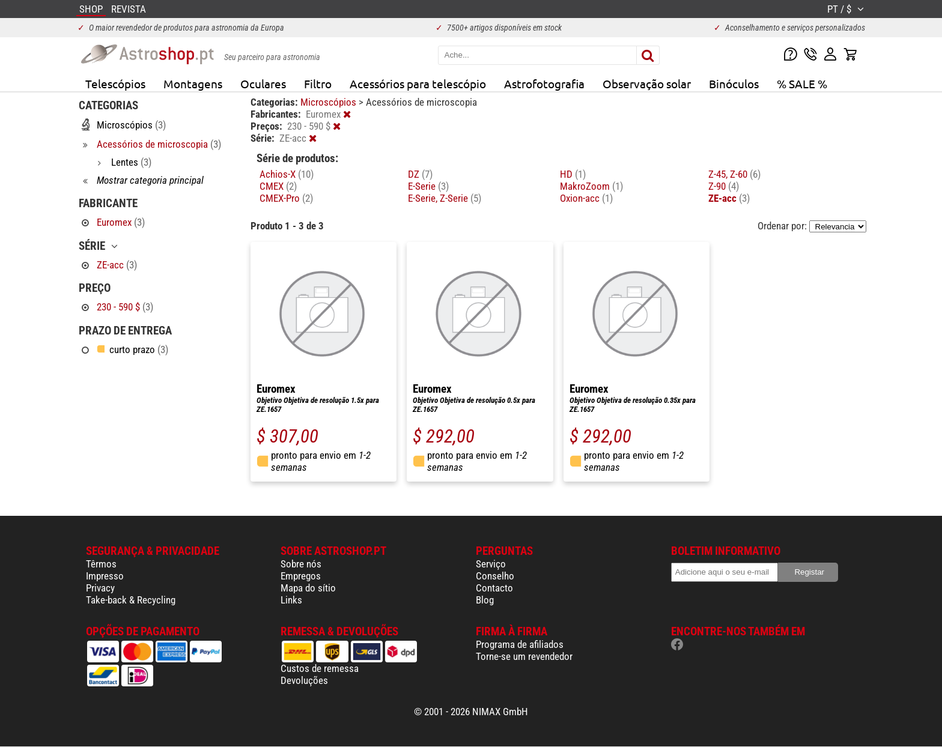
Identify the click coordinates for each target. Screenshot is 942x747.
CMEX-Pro (286, 198)
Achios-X (287, 174)
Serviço (491, 564)
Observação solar (647, 83)
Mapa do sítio (308, 588)
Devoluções (304, 680)
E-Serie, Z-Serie (444, 198)
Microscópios (329, 102)
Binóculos (734, 83)
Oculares (263, 83)
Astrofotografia (544, 83)
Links (291, 600)
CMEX (278, 186)
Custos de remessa (320, 668)
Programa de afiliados (520, 644)
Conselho (495, 576)
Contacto (494, 588)
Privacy (100, 588)
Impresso (105, 576)
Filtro (318, 83)
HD (573, 174)
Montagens (192, 83)
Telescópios (115, 83)
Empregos (301, 576)
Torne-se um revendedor (524, 656)
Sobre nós (301, 564)
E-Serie (428, 186)
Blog (485, 600)
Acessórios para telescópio (418, 83)
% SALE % (802, 83)
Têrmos (101, 564)
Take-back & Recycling (130, 600)
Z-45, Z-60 (734, 174)
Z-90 (723, 186)
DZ (420, 174)
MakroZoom (591, 186)
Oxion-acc (586, 198)
